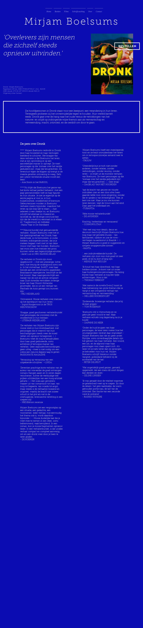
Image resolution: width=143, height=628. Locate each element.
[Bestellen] (127, 46)
